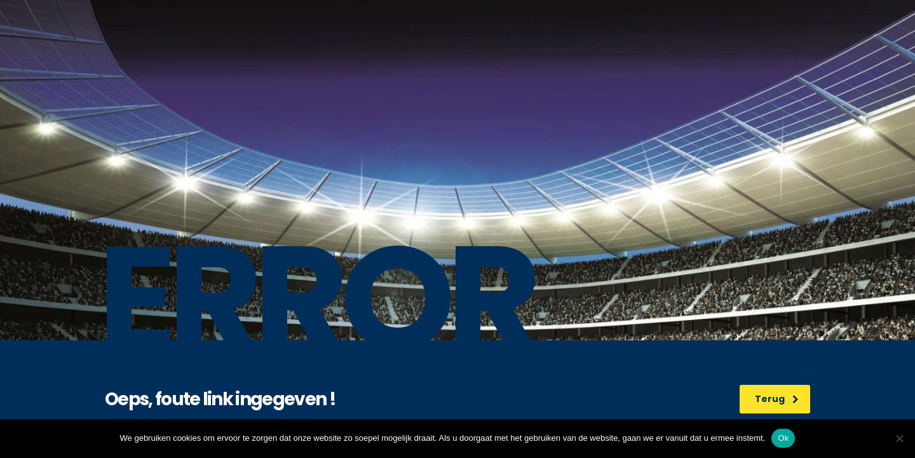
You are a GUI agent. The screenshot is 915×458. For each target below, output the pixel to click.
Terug (777, 398)
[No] (899, 438)
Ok (783, 438)
